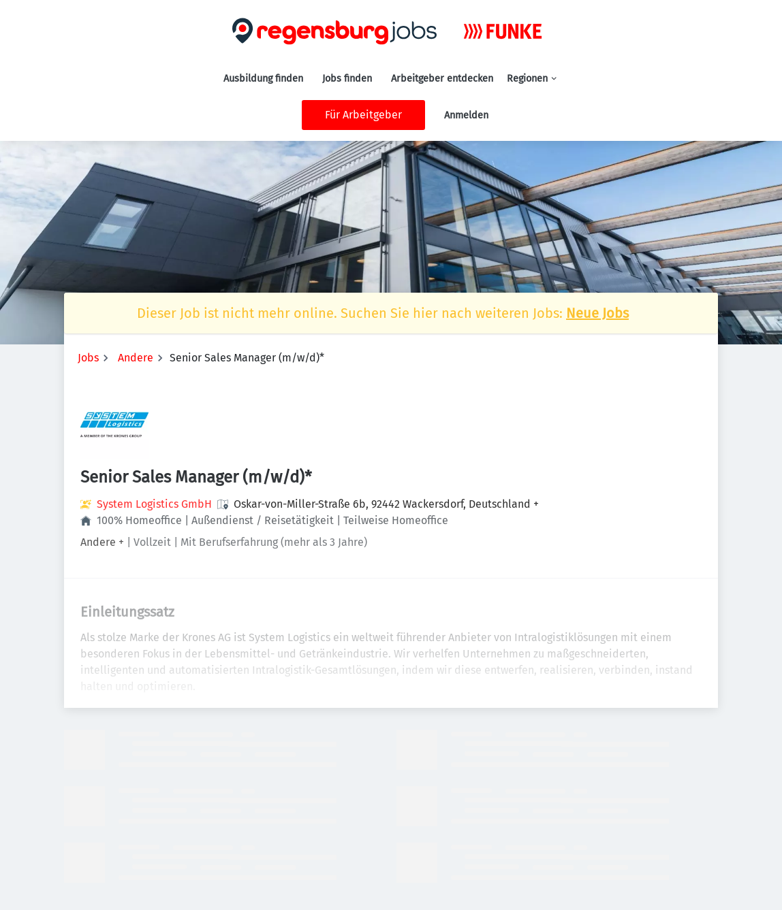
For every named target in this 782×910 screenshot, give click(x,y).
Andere (135, 357)
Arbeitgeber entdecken (442, 78)
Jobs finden (347, 78)
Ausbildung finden (263, 78)
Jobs (88, 357)
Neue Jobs (597, 313)
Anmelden (466, 115)
